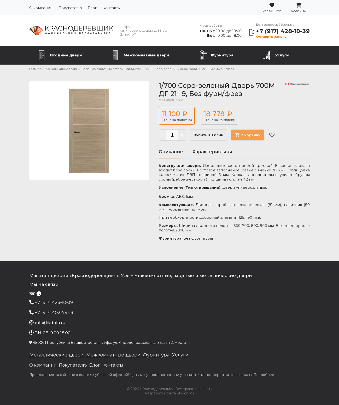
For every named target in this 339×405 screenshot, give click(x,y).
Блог (92, 8)
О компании (41, 8)
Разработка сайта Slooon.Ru (169, 393)
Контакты (112, 8)
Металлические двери (56, 355)
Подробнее (263, 375)
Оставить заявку (271, 36)
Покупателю (70, 8)
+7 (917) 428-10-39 (283, 31)
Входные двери (66, 55)
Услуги (282, 55)
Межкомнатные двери (146, 55)
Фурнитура (222, 55)
